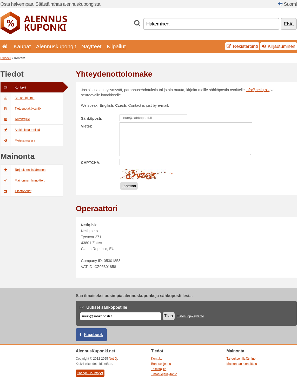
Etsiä (289, 23)
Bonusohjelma (18, 98)
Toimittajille (15, 119)
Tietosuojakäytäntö (21, 108)
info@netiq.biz (257, 90)
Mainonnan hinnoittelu (23, 180)
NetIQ (113, 358)
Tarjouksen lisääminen (23, 170)
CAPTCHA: (91, 162)
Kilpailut (116, 46)
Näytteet (91, 46)
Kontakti (13, 87)
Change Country (90, 373)
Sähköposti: (91, 118)
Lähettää (129, 186)
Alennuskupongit (56, 46)
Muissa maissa (18, 140)
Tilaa (168, 316)
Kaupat (22, 46)
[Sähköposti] (120, 316)
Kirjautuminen (278, 46)
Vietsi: (86, 126)
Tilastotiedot (16, 191)
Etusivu (6, 58)
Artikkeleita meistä (20, 130)
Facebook (93, 334)
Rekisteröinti (242, 46)
